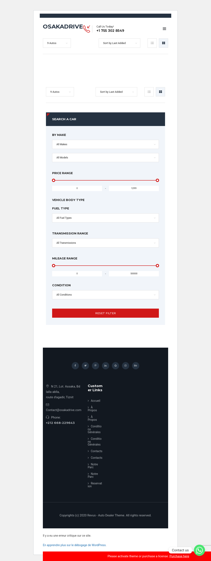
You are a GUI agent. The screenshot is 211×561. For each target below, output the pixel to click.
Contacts (96, 451)
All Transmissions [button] (66, 242)
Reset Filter (105, 313)
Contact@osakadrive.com (63, 410)
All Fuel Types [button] (64, 217)
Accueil (95, 400)
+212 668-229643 (60, 423)
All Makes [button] (61, 144)
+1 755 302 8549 (110, 30)
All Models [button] (62, 157)
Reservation (95, 485)
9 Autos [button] (51, 43)
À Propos (92, 409)
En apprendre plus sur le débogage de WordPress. (75, 545)
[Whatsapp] (199, 550)
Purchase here (179, 556)
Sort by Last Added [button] (114, 43)
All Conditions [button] (64, 294)
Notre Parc (93, 466)
